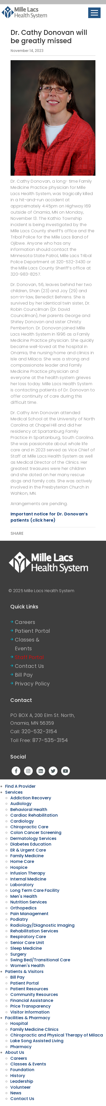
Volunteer (20, 1087)
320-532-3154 (39, 731)
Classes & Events (27, 644)
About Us (14, 1052)
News (15, 1093)
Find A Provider (20, 786)
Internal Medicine (28, 879)
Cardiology (22, 821)
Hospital (19, 1023)
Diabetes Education (30, 844)
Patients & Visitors (24, 971)
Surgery (18, 954)
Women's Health (27, 966)
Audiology (20, 804)
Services (14, 792)
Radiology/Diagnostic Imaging (42, 925)
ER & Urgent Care (28, 850)
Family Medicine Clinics (34, 1029)
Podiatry (19, 919)
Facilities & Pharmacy (27, 1018)
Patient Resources (29, 989)
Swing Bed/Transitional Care (40, 960)
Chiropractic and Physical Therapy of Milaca (56, 1035)
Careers (25, 622)
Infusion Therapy (27, 873)
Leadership (21, 1081)
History (17, 1076)
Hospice (18, 867)
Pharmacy (20, 1047)
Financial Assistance (31, 1000)
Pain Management (29, 914)
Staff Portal (29, 657)
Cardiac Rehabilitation (34, 815)
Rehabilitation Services (34, 931)
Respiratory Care (28, 937)
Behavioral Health (28, 810)
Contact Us (29, 666)
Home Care (22, 861)
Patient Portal (32, 631)
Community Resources (34, 994)
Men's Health (23, 896)
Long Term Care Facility (34, 890)
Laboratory (22, 885)
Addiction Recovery (30, 798)
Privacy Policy (32, 683)
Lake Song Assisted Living (36, 1041)
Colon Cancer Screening (35, 833)
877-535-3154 (50, 740)
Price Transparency (30, 1006)
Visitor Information (30, 1012)
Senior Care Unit (27, 943)
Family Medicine (27, 856)
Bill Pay (24, 674)
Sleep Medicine (26, 948)
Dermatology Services (33, 838)
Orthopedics (23, 908)
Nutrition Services (28, 902)
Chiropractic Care (29, 827)
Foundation (22, 1070)
